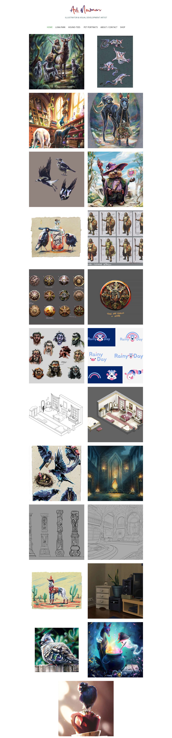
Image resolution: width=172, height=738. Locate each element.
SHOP (122, 27)
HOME (49, 27)
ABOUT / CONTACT (109, 27)
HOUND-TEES (74, 27)
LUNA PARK (60, 27)
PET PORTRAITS (91, 27)
